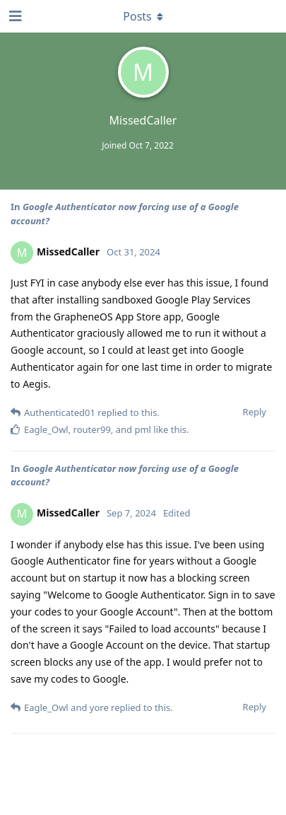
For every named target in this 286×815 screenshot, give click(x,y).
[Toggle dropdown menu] (143, 16)
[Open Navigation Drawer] (14, 16)
